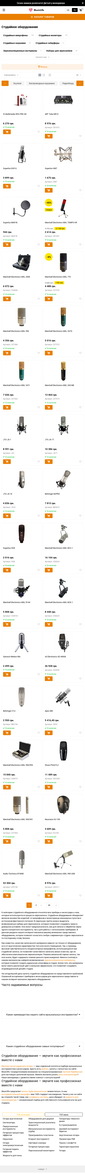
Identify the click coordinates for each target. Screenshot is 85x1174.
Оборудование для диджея (41, 1118)
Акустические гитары (69, 1135)
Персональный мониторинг (41, 1150)
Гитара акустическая (12, 1118)
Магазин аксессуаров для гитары (17, 1066)
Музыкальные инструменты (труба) (41, 1130)
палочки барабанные (72, 1071)
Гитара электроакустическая (13, 1144)
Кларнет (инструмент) (38, 1139)
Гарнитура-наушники (69, 1146)
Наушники (8, 1139)
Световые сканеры (37, 1142)
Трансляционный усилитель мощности (41, 1123)
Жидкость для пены (12, 1155)
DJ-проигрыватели (68, 1125)
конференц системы (38, 1097)
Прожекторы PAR (67, 1139)
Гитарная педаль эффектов (11, 1150)
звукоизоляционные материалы (59, 960)
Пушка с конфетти (67, 1142)
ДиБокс (45, 1068)
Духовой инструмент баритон (69, 1130)
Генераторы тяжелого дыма (69, 1119)
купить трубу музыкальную (34, 1091)
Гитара (62, 1150)
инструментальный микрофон (16, 1094)
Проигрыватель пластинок (40, 1135)
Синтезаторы (9, 1122)
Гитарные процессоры (38, 1146)
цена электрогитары (67, 1074)
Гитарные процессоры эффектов (13, 1133)
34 (49, 905)
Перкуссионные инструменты (10, 1127)
